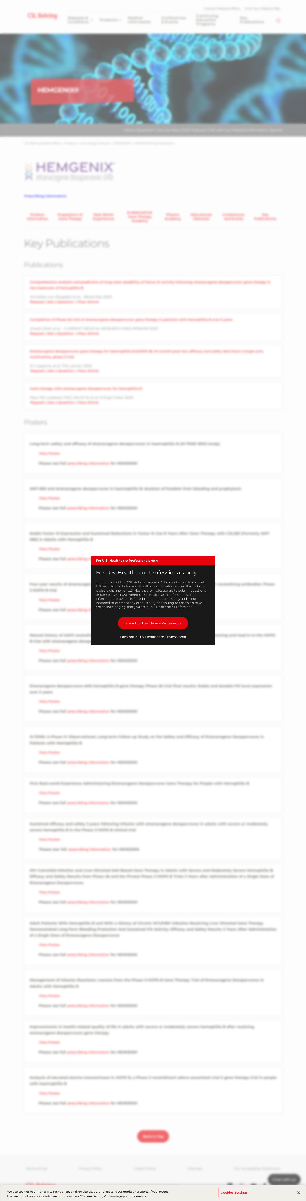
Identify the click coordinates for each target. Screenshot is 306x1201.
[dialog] (153, 600)
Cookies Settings (234, 1192)
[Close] (299, 1193)
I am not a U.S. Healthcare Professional (153, 637)
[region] (153, 1193)
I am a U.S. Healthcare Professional (153, 623)
